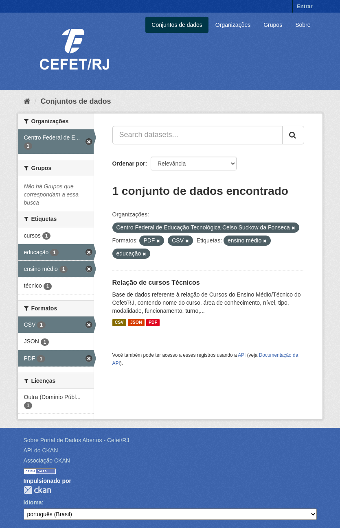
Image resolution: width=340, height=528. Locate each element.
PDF (153, 322)
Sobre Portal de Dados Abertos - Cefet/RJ (76, 440)
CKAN (37, 490)
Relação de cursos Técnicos (156, 282)
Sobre (302, 25)
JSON (136, 322)
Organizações (232, 25)
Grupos (272, 25)
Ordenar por (128, 163)
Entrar (304, 6)
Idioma (33, 502)
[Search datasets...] (197, 135)
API (242, 355)
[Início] (27, 101)
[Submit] (293, 135)
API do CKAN (41, 450)
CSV (119, 322)
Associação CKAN (47, 460)
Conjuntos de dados (176, 25)
